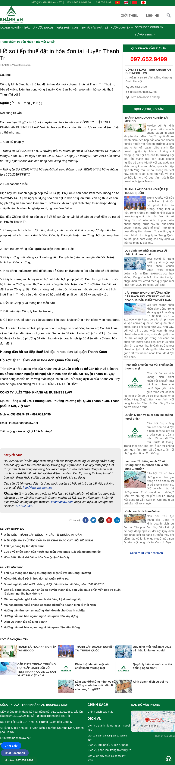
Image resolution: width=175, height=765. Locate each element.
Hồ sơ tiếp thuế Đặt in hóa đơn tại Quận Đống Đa (36, 578)
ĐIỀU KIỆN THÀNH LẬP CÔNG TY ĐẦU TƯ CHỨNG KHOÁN (43, 534)
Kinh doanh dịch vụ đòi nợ (142, 511)
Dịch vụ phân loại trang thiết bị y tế (109, 749)
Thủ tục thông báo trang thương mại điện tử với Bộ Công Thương (47, 572)
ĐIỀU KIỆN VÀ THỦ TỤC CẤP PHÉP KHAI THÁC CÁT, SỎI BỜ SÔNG (48, 540)
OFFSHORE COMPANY (151, 27)
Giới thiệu (129, 15)
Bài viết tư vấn (45, 41)
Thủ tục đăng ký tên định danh (24, 546)
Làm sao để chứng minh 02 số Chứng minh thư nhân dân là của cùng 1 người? (147, 465)
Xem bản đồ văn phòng (143, 97)
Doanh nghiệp (12, 27)
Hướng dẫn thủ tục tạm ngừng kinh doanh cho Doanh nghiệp (44, 610)
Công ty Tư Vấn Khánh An (146, 552)
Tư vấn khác (145, 34)
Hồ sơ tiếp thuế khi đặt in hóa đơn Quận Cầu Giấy (37, 557)
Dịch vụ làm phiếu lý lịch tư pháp (108, 744)
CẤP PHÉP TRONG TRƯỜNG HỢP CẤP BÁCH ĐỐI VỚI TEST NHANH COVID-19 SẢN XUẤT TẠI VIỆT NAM (148, 296)
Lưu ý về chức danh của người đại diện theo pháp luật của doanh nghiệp (52, 551)
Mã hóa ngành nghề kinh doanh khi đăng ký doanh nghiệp (43, 599)
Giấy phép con (69, 27)
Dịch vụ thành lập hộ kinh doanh (25, 621)
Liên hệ (152, 15)
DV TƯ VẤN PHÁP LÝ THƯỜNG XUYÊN (108, 27)
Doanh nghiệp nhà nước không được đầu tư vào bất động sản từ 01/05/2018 (54, 584)
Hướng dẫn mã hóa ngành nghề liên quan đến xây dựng (41, 616)
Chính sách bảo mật (100, 711)
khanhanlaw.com (62, 501)
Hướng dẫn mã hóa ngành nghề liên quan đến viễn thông (42, 627)
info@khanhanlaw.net (45, 2)
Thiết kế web (161, 736)
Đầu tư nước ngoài (40, 27)
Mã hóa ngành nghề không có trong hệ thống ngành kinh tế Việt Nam (50, 604)
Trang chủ (7, 41)
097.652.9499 (103, 2)
